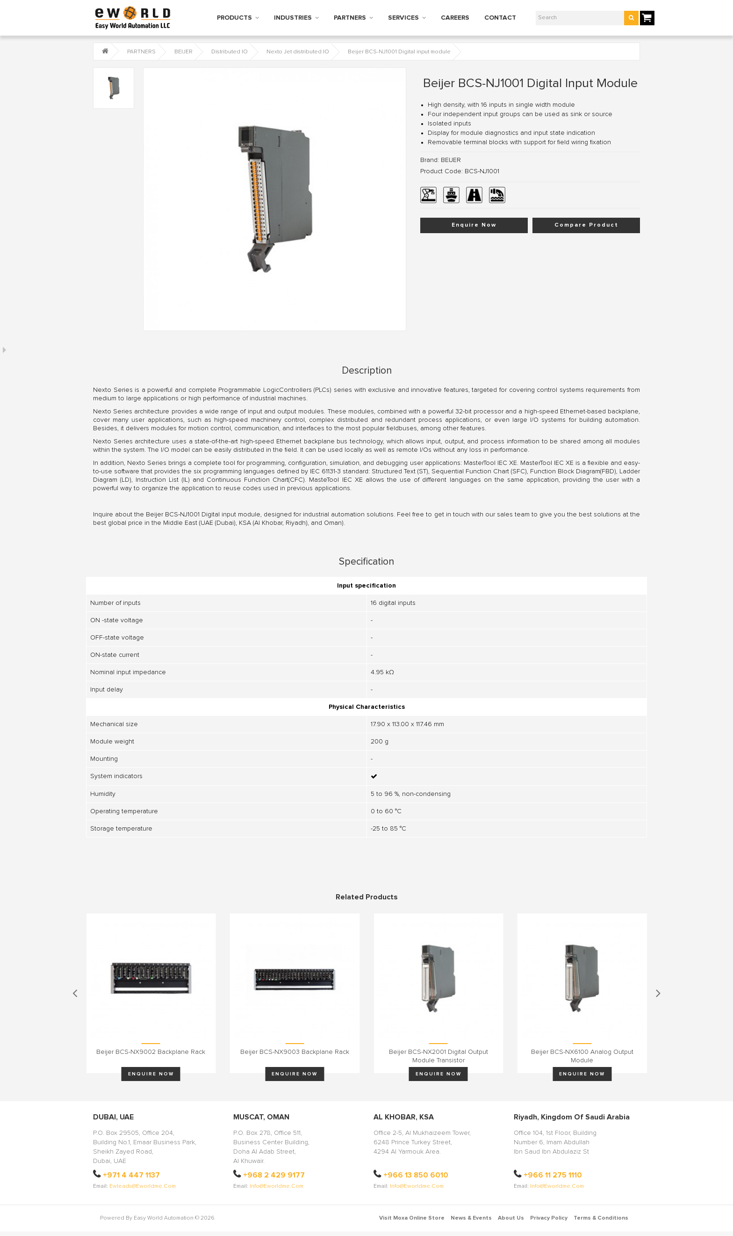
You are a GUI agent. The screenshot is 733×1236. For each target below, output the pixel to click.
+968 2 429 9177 (274, 1175)
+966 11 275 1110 (553, 1175)
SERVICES (403, 18)
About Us (511, 1218)
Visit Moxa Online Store (412, 1218)
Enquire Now (474, 225)
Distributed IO (229, 52)
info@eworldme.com (276, 1186)
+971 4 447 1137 (131, 1175)
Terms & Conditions (601, 1218)
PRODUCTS (234, 18)
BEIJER (183, 52)
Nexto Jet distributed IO (297, 52)
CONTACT (500, 18)
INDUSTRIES (293, 18)
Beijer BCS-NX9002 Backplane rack (150, 1052)
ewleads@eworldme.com (142, 1186)
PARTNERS (350, 18)
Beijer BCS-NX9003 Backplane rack (294, 1052)
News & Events (471, 1218)
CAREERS (455, 18)
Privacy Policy (549, 1218)
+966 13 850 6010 (415, 1175)
